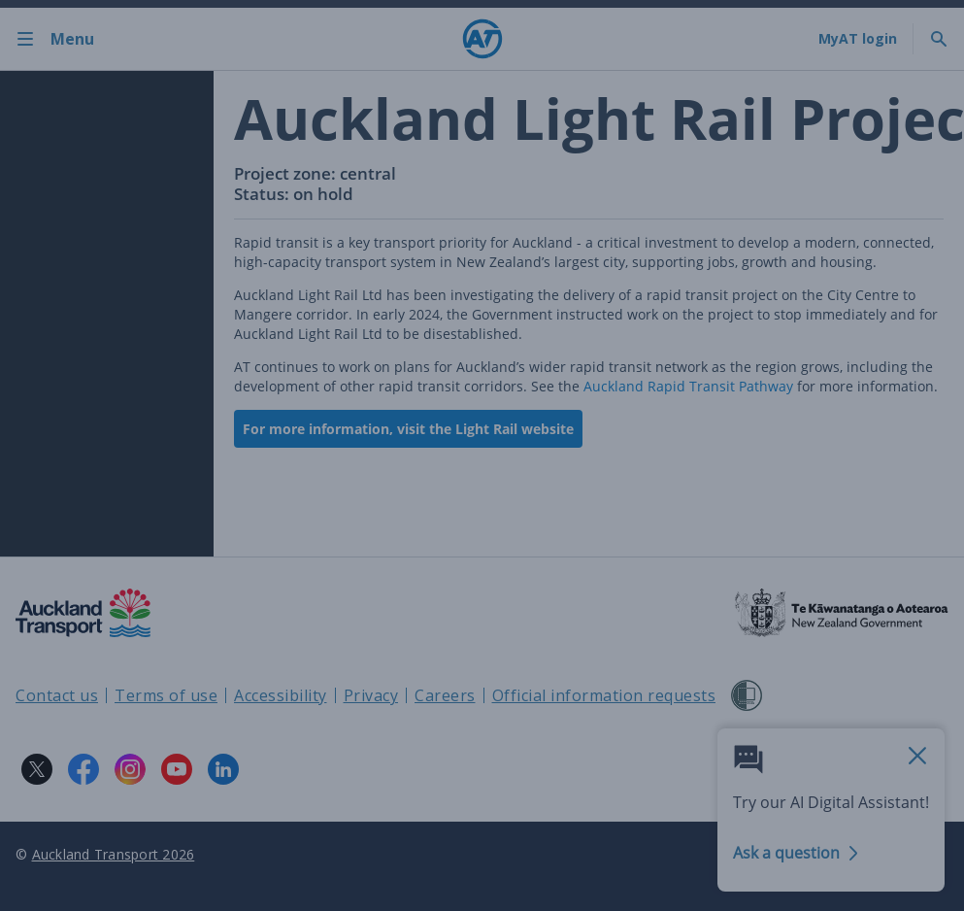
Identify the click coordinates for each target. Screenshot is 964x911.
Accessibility (280, 695)
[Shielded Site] (746, 695)
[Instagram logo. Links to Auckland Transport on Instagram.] (130, 769)
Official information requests (604, 695)
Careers (445, 695)
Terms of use (166, 695)
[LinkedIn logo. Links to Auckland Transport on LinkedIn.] (223, 769)
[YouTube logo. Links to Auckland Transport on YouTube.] (176, 769)
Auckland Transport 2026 (113, 854)
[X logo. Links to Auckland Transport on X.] (37, 769)
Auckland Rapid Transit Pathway (688, 386)
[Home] (482, 38)
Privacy (371, 695)
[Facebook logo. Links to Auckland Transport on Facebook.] (83, 769)
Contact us (57, 695)
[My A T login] (858, 39)
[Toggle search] (939, 39)
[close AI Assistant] (917, 757)
